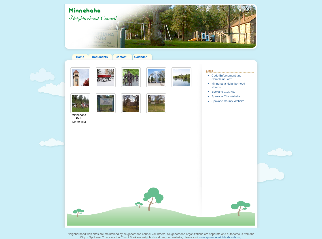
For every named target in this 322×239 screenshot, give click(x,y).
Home (80, 57)
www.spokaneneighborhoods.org (220, 237)
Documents (100, 57)
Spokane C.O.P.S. (223, 91)
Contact (121, 57)
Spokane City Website (226, 96)
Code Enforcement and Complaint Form (227, 77)
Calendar (140, 57)
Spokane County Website (228, 101)
